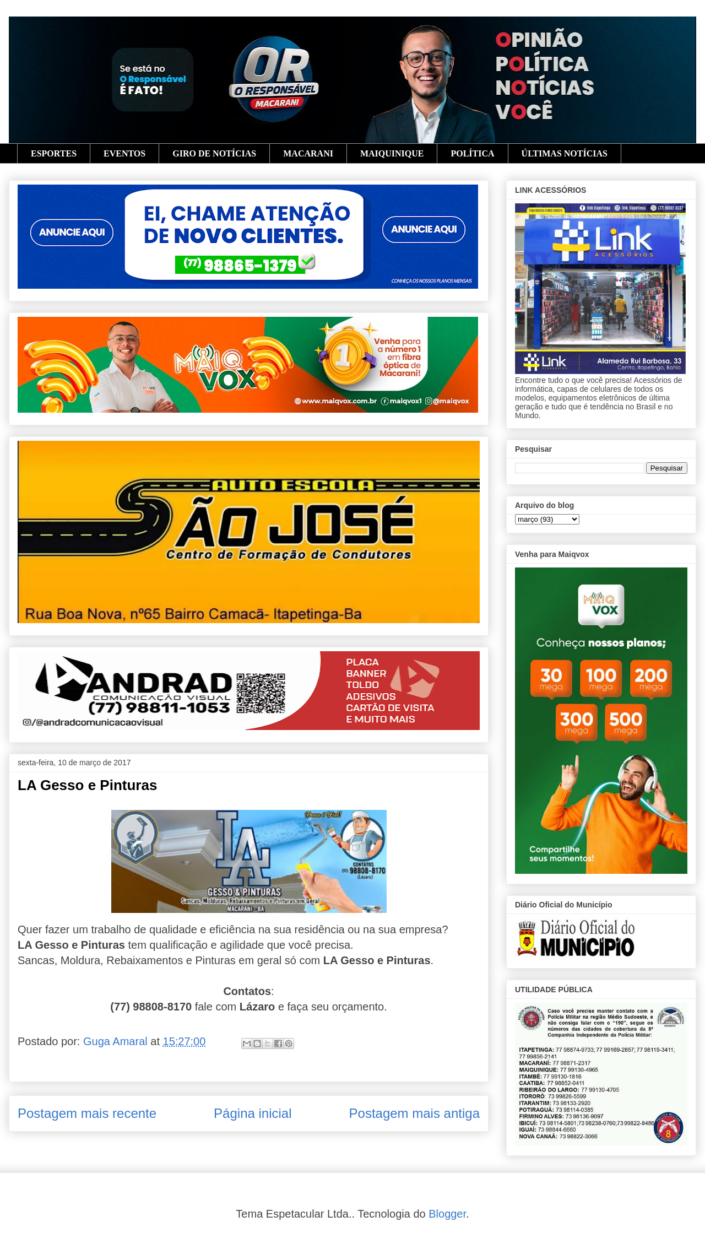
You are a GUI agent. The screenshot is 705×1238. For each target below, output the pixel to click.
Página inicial (252, 1113)
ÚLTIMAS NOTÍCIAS (565, 153)
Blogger (447, 1214)
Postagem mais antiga (414, 1113)
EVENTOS (124, 153)
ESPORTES (54, 153)
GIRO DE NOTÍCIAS (214, 153)
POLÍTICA (472, 153)
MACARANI (308, 153)
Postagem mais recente (87, 1113)
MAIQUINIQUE (392, 153)
